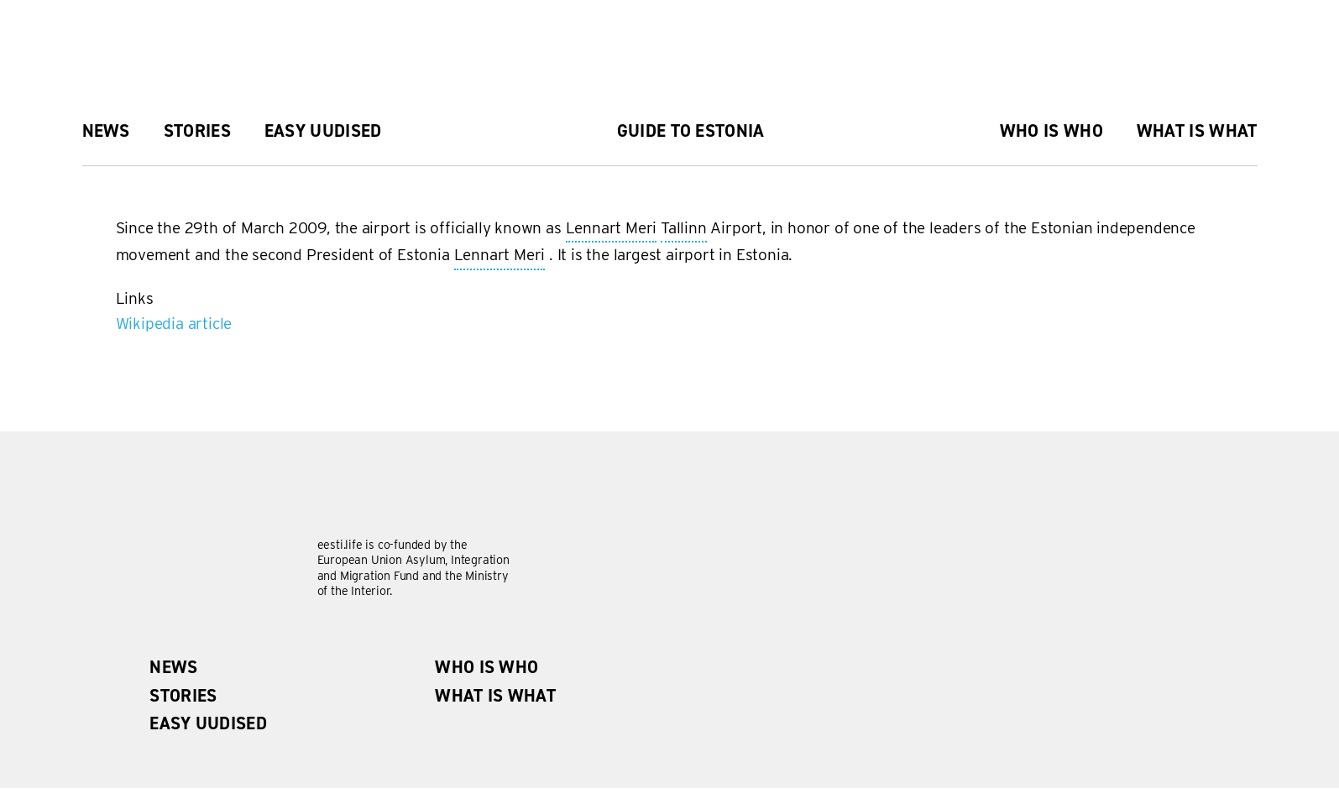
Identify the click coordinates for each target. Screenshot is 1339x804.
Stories (197, 131)
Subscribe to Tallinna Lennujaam (122, 343)
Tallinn (684, 229)
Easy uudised (323, 131)
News (106, 131)
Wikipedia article (174, 323)
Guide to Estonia (691, 131)
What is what (1197, 131)
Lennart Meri (611, 229)
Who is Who (1051, 131)
